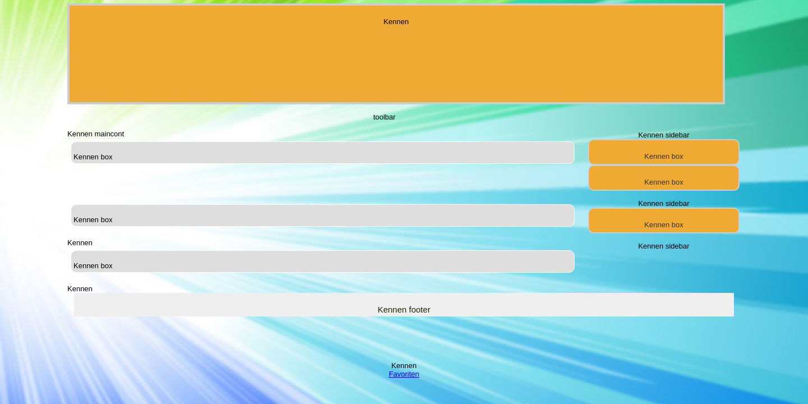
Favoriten (404, 374)
